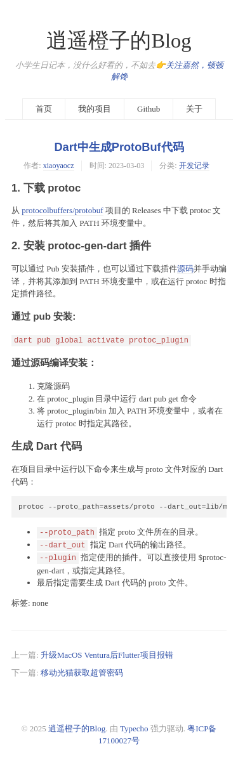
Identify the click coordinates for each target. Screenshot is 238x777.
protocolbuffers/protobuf (62, 210)
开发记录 (194, 165)
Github (148, 109)
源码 (185, 268)
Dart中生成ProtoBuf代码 (118, 147)
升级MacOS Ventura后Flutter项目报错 (107, 655)
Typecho (134, 728)
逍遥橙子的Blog (118, 40)
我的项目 (94, 109)
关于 (194, 109)
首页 (44, 109)
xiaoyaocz (58, 165)
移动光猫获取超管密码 (82, 672)
